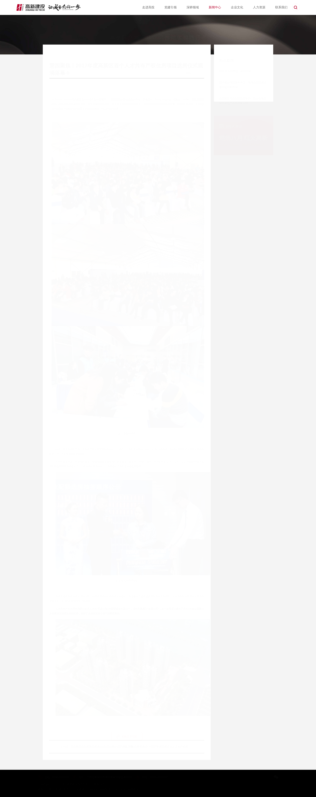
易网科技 (133, 789)
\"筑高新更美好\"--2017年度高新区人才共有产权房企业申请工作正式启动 (173, 746)
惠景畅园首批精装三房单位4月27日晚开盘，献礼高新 (101, 746)
